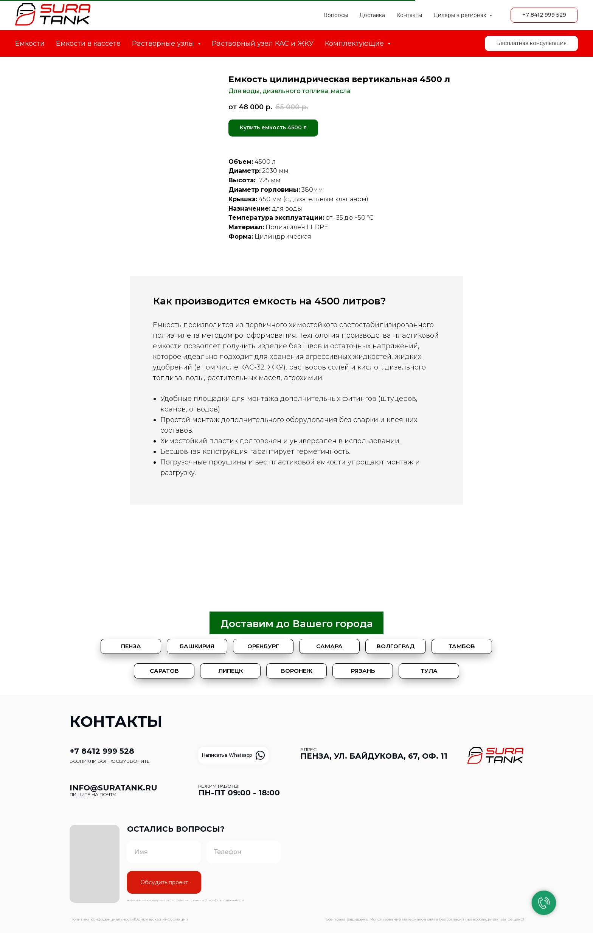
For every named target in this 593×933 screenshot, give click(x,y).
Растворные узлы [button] (164, 43)
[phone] (228, 852)
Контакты (409, 15)
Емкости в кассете (88, 43)
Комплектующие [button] (355, 43)
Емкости (30, 43)
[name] (149, 852)
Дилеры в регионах (460, 15)
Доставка (372, 15)
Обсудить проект (149, 882)
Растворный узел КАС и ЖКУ (263, 43)
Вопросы (335, 15)
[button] (531, 43)
